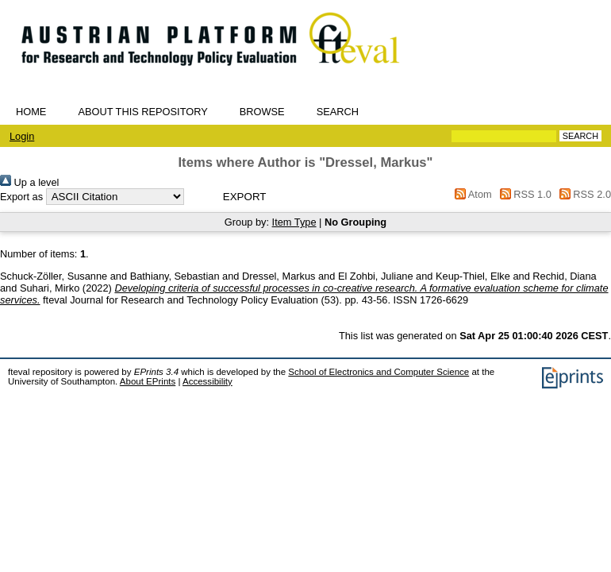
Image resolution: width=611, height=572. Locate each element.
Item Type (294, 222)
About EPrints (147, 381)
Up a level (29, 182)
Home (31, 112)
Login (22, 136)
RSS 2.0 (582, 194)
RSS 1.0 (522, 194)
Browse (262, 112)
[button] (244, 196)
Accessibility (207, 381)
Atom (471, 194)
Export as (21, 197)
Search (338, 112)
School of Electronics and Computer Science (378, 372)
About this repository (142, 112)
